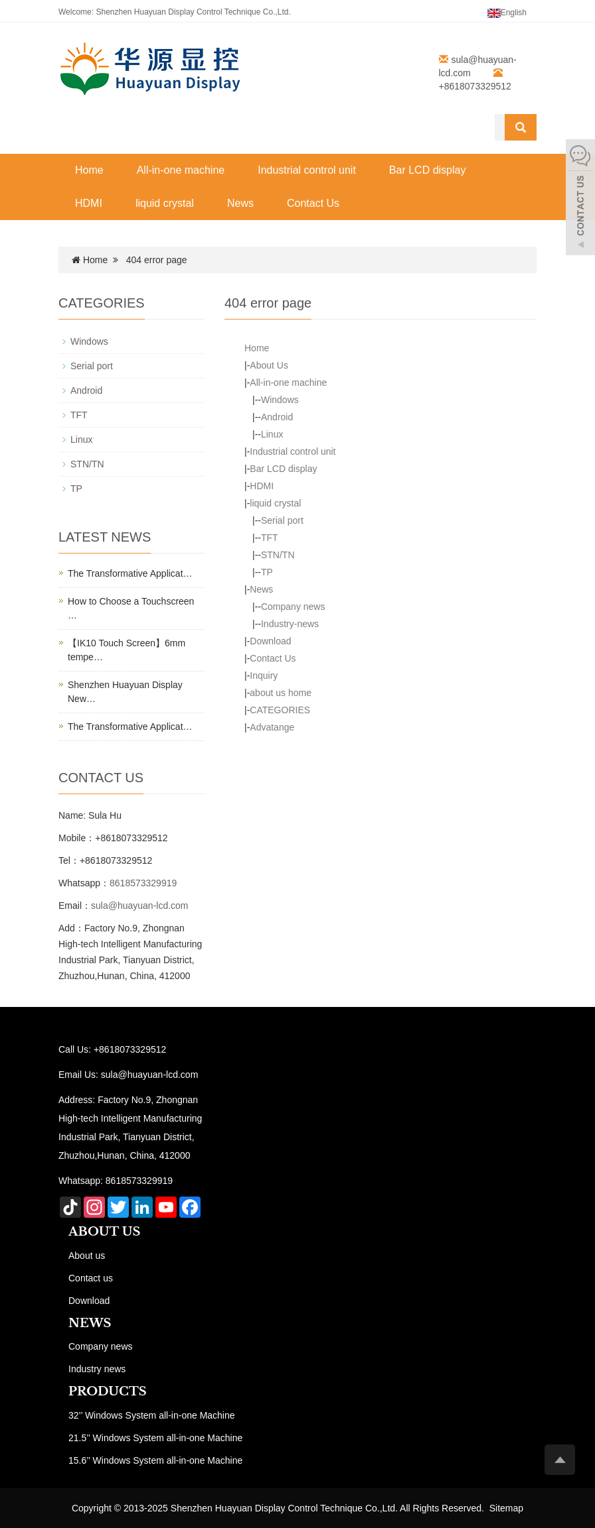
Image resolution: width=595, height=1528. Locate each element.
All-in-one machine (181, 170)
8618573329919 (143, 883)
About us (86, 1255)
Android (277, 417)
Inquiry (264, 675)
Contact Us (313, 203)
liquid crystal (164, 203)
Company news (293, 606)
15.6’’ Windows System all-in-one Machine (155, 1460)
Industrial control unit (307, 170)
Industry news (97, 1369)
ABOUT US (104, 1231)
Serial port (282, 520)
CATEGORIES (280, 710)
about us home (280, 692)
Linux (272, 434)
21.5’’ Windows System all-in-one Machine (155, 1438)
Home (89, 170)
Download (270, 641)
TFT (269, 537)
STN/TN (278, 555)
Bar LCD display (427, 170)
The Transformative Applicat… (130, 573)
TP (267, 572)
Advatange (272, 727)
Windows (280, 399)
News (240, 203)
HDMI (88, 203)
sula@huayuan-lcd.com (140, 905)
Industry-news (290, 623)
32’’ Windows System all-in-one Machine (151, 1415)
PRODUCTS (107, 1391)
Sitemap (506, 1508)
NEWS (89, 1323)
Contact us (90, 1278)
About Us (269, 365)
